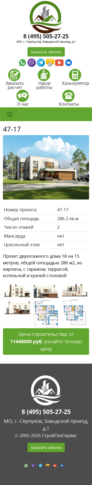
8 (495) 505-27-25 (46, 36)
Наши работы (44, 80)
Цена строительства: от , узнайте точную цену (46, 341)
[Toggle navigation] (10, 114)
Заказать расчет (14, 80)
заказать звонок (46, 52)
